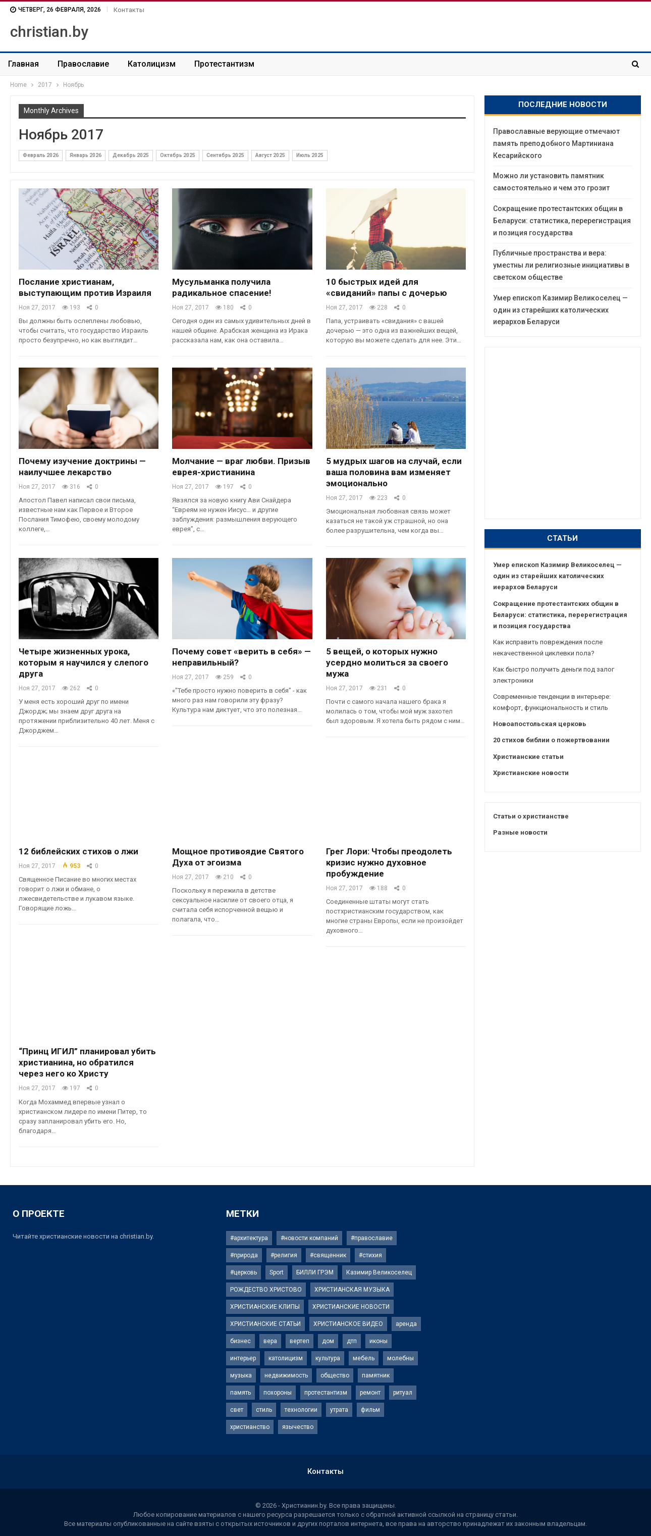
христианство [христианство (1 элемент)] (249, 1426)
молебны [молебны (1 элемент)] (400, 1358)
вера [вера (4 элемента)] (270, 1341)
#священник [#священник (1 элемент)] (328, 1255)
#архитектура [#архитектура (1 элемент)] (249, 1238)
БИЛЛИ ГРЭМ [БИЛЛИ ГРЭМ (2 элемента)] (315, 1272)
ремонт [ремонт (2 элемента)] (370, 1392)
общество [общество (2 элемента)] (334, 1375)
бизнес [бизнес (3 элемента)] (240, 1341)
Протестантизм (224, 64)
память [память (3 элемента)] (240, 1392)
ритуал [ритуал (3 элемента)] (402, 1392)
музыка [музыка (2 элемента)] (241, 1375)
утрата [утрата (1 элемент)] (339, 1409)
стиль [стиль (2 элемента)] (264, 1409)
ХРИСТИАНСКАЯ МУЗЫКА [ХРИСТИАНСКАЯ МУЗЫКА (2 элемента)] (352, 1289)
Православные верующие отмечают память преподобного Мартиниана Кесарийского (556, 143)
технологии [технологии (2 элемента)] (301, 1409)
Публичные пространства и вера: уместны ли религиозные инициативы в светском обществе (561, 265)
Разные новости (520, 832)
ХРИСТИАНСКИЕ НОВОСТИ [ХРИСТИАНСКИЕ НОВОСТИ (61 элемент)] (351, 1306)
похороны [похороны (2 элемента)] (277, 1392)
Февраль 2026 (41, 155)
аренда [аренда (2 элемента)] (406, 1323)
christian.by (49, 31)
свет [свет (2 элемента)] (236, 1409)
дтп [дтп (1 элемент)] (352, 1341)
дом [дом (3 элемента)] (328, 1341)
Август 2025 (270, 155)
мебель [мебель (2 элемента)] (363, 1358)
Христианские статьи (528, 756)
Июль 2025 (309, 155)
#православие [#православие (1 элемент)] (372, 1238)
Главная (23, 64)
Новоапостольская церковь (539, 724)
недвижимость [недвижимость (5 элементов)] (286, 1375)
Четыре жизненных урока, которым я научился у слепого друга (83, 662)
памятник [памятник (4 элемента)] (376, 1375)
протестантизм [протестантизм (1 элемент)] (325, 1392)
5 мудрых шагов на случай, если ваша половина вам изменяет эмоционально (394, 472)
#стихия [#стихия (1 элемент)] (370, 1255)
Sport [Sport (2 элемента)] (276, 1272)
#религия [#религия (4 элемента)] (283, 1255)
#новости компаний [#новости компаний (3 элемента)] (309, 1238)
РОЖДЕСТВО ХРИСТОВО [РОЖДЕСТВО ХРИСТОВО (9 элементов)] (266, 1289)
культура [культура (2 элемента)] (327, 1358)
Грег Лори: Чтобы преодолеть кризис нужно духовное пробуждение (389, 862)
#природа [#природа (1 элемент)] (244, 1255)
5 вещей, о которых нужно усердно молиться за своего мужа (387, 662)
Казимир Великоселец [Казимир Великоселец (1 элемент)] (379, 1272)
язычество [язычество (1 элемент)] (297, 1426)
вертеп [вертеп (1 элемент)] (299, 1341)
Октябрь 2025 (177, 155)
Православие (83, 64)
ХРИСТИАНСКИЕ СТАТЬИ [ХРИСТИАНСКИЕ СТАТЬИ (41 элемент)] (265, 1323)
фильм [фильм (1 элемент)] (370, 1409)
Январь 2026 (85, 155)
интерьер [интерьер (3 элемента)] (243, 1358)
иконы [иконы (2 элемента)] (378, 1341)
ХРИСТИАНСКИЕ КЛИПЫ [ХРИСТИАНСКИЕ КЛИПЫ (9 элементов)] (265, 1306)
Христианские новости (531, 773)
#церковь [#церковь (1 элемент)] (243, 1272)
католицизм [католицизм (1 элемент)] (285, 1358)
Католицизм (152, 64)
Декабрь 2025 (131, 155)
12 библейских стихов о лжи (78, 851)
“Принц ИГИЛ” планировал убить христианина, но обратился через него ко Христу (87, 1062)
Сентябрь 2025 (225, 155)
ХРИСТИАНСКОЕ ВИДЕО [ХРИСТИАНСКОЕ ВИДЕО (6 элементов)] (348, 1323)
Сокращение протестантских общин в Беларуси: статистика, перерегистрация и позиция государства (562, 220)
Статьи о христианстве (531, 816)
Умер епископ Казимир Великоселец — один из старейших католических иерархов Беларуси (560, 310)
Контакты (129, 10)
